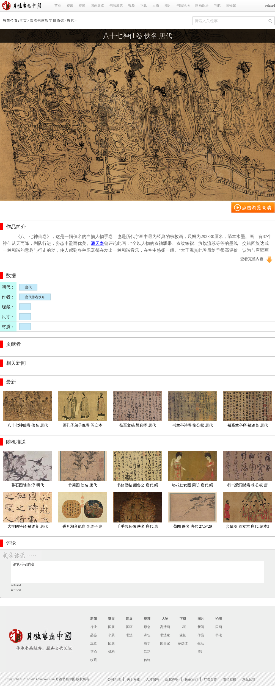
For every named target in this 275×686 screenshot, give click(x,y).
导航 (217, 5)
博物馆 (231, 5)
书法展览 (116, 5)
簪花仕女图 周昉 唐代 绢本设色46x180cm (192, 486)
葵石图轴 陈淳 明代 (27, 485)
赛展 (82, 5)
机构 (111, 652)
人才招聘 (152, 679)
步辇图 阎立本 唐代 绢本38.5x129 (247, 527)
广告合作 (210, 679)
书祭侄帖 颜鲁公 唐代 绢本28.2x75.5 (137, 486)
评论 (93, 652)
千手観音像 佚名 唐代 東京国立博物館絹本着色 (137, 527)
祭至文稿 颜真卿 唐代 (137, 425)
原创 (147, 627)
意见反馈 (248, 679)
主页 (23, 21)
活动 (147, 652)
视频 (131, 5)
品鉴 (93, 635)
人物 (155, 5)
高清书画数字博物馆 (47, 21)
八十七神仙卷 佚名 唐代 (137, 35)
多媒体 (183, 643)
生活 (200, 643)
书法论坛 (183, 5)
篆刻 (183, 635)
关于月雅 (133, 679)
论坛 (218, 619)
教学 (147, 643)
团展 (111, 643)
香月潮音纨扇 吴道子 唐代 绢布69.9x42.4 (82, 527)
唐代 (71, 21)
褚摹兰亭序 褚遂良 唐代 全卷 (248, 426)
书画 (183, 627)
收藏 (93, 660)
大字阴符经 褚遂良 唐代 (27, 526)
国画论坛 (201, 5)
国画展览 (97, 5)
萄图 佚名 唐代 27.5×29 (192, 526)
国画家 (165, 643)
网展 (129, 619)
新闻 (93, 619)
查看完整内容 (251, 259)
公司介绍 (114, 679)
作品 (200, 635)
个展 (111, 635)
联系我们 (191, 679)
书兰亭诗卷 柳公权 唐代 (192, 425)
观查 (93, 643)
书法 (129, 635)
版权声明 (171, 679)
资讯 (70, 5)
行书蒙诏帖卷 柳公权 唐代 (247, 486)
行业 (93, 627)
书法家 (165, 635)
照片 (200, 652)
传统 (147, 660)
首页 (57, 5)
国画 (129, 627)
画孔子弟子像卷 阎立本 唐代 (83, 426)
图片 (167, 5)
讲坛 (147, 635)
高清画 (165, 627)
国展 (111, 627)
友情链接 (229, 679)
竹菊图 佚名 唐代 (82, 485)
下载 (143, 5)
